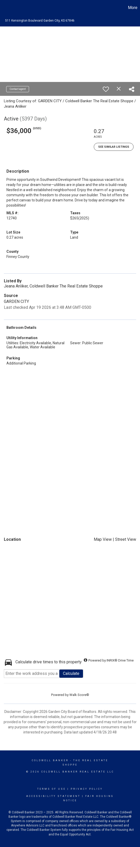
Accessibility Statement (53, 796)
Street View (125, 539)
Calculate (71, 673)
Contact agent (18, 89)
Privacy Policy (87, 789)
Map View (103, 539)
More (132, 7)
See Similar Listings (113, 146)
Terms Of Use (51, 789)
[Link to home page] (4, 7)
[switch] (105, 89)
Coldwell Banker (50, 760)
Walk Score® (79, 695)
